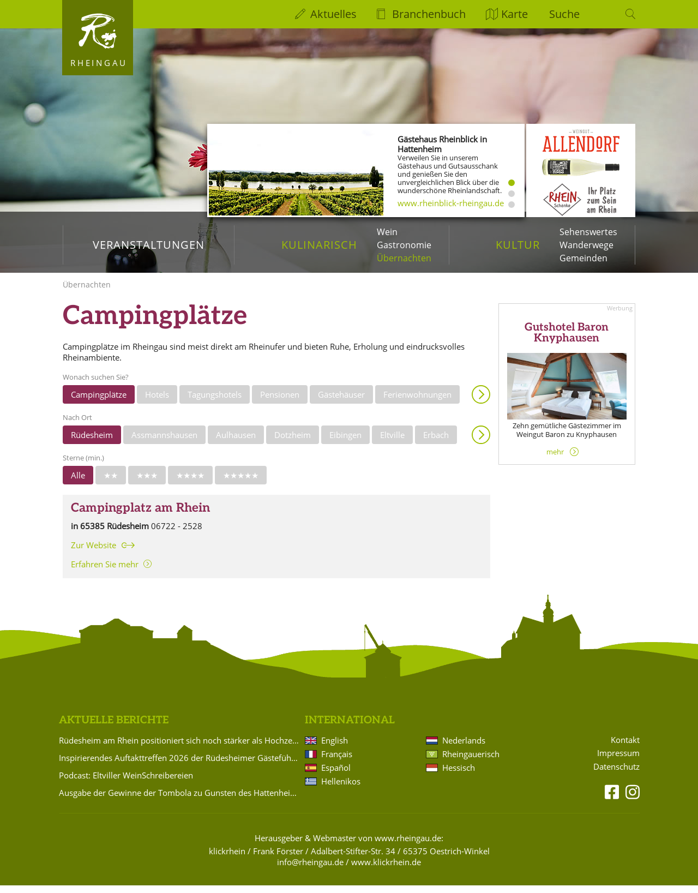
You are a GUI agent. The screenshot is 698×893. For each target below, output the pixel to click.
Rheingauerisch (471, 761)
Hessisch (458, 775)
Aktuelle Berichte (114, 728)
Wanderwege (586, 245)
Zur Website (93, 553)
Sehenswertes (588, 232)
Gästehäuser (341, 402)
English (334, 747)
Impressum (618, 761)
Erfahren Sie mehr (105, 571)
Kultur (518, 244)
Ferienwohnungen (417, 402)
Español (336, 775)
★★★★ (190, 482)
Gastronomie (404, 245)
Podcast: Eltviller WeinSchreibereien (126, 782)
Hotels (157, 402)
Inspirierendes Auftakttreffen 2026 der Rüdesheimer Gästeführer (180, 765)
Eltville (392, 442)
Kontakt (625, 747)
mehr (555, 459)
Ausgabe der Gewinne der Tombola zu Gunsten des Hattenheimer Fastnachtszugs (180, 800)
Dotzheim (292, 442)
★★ (111, 482)
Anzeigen (481, 402)
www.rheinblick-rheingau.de (451, 202)
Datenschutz (616, 774)
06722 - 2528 (176, 533)
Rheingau (99, 62)
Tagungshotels (215, 402)
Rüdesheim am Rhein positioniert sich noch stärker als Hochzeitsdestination (180, 747)
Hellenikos (340, 788)
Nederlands (463, 747)
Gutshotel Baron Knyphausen (567, 340)
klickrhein (227, 858)
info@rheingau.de (310, 869)
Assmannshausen (164, 442)
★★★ (147, 482)
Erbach (436, 442)
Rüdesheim (92, 442)
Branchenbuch (429, 14)
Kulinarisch (319, 244)
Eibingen (345, 442)
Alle (78, 482)
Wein (387, 232)
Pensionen (279, 402)
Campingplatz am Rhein (140, 515)
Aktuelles (333, 14)
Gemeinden (583, 258)
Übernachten (404, 258)
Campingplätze (99, 402)
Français (336, 761)
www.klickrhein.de (386, 869)
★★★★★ (240, 482)
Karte (514, 14)
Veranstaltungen (148, 244)
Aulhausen (236, 442)
